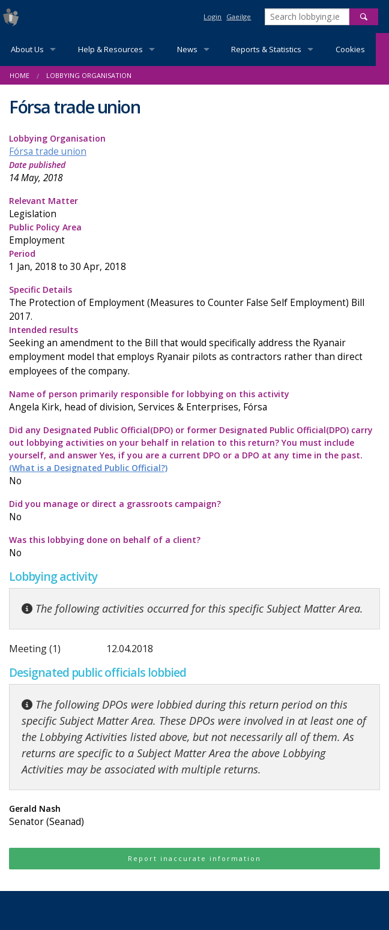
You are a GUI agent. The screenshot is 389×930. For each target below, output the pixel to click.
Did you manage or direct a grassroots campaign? (194, 511)
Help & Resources (110, 49)
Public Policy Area (194, 234)
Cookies (350, 49)
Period (194, 261)
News (187, 49)
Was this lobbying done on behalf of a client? (194, 547)
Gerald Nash (194, 816)
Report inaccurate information (194, 858)
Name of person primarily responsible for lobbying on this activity (194, 401)
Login (213, 16)
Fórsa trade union (47, 151)
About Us (27, 49)
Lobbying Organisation (88, 75)
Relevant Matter (194, 208)
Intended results (194, 350)
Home (19, 75)
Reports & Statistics (266, 49)
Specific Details (194, 303)
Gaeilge (238, 16)
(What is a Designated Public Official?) (88, 467)
